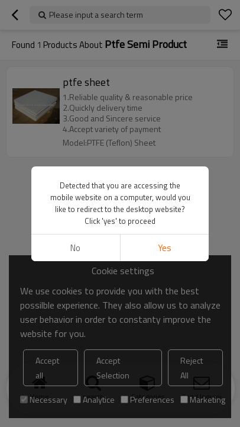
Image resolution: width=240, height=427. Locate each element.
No (75, 248)
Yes (164, 248)
